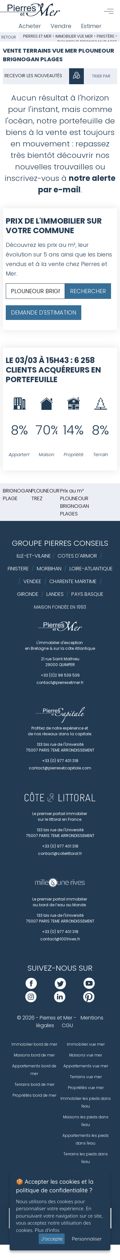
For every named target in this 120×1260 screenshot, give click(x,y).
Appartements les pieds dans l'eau (85, 1139)
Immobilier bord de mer (34, 1044)
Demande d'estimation (43, 312)
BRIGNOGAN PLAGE (17, 494)
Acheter (30, 26)
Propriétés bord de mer (34, 1095)
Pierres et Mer (37, 36)
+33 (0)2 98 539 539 (60, 675)
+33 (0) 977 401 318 (60, 760)
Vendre (61, 26)
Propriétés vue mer (86, 1087)
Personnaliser (87, 1239)
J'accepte (51, 1239)
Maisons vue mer (85, 1055)
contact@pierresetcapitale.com (60, 768)
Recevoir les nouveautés (33, 75)
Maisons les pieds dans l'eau (85, 1120)
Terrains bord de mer (34, 1084)
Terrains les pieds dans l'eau (85, 1157)
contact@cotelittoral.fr (60, 853)
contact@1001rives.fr (60, 939)
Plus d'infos (47, 1230)
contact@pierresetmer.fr (60, 682)
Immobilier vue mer (74, 36)
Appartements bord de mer (34, 1069)
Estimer (91, 26)
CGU (67, 1025)
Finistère (105, 36)
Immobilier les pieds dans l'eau (85, 1102)
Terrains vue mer (86, 1076)
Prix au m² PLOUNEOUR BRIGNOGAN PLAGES (74, 502)
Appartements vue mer (85, 1066)
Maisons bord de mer (34, 1055)
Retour (8, 37)
